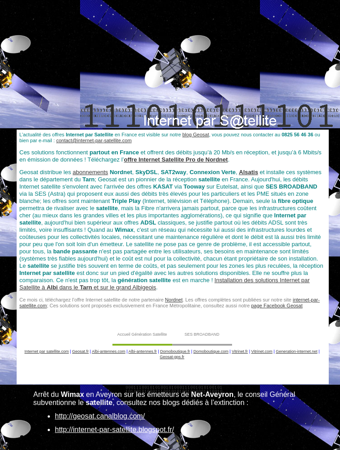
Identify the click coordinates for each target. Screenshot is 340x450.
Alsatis (248, 172)
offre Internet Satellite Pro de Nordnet (176, 159)
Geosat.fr (80, 351)
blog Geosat (195, 134)
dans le (69, 287)
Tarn (87, 287)
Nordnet (174, 299)
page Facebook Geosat (276, 305)
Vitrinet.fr (240, 351)
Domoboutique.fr (175, 351)
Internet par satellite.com (46, 351)
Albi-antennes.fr (143, 351)
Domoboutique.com (210, 351)
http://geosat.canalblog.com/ (100, 416)
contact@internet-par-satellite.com (94, 140)
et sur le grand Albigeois (125, 287)
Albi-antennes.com (108, 351)
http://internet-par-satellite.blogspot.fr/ (114, 429)
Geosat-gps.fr (172, 357)
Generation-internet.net (297, 351)
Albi (53, 287)
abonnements (90, 172)
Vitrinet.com (261, 351)
